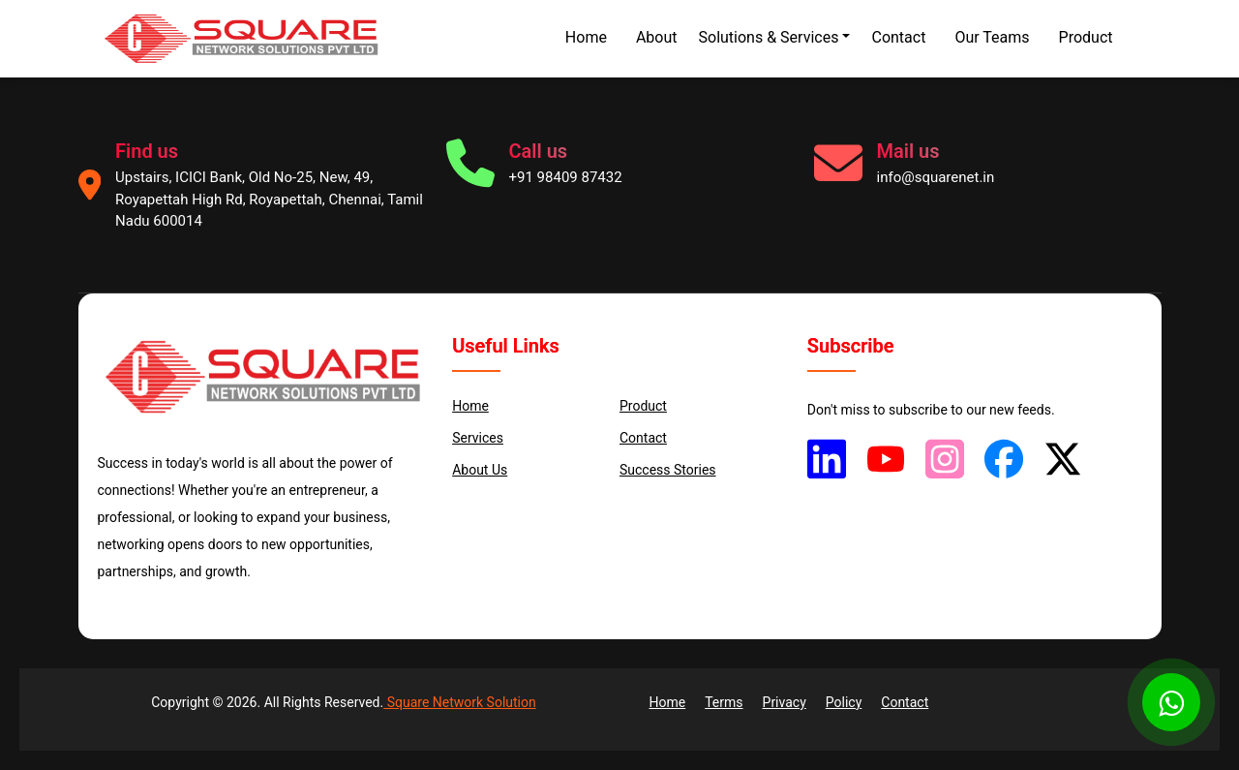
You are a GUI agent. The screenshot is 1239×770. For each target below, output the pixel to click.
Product (1086, 37)
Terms (723, 702)
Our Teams (991, 37)
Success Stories (668, 469)
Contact (898, 37)
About (657, 37)
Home (586, 37)
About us (479, 469)
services (477, 438)
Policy (844, 702)
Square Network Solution (459, 702)
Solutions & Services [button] (769, 37)
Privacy (784, 702)
